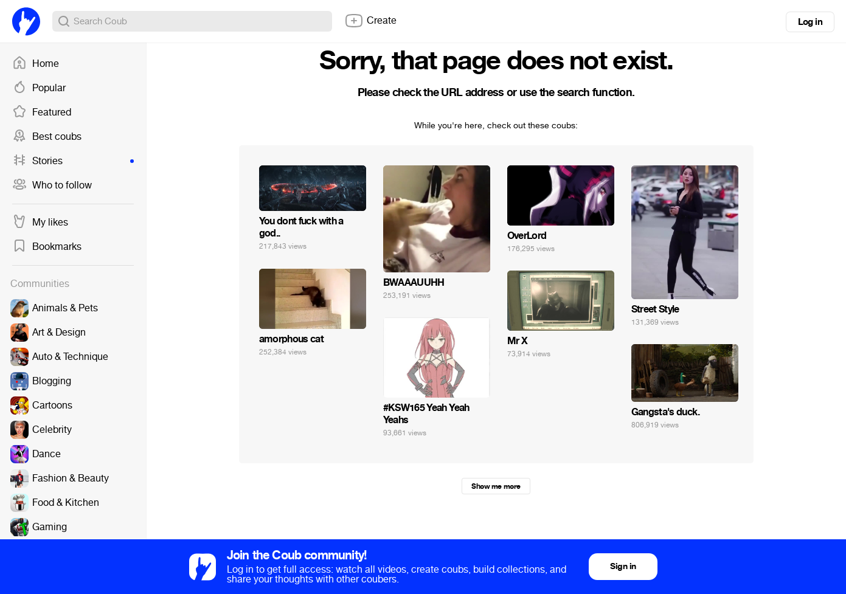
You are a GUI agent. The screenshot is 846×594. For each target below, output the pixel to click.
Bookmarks (46, 246)
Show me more (495, 486)
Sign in (623, 566)
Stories (73, 161)
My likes (40, 222)
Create (370, 20)
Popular (39, 88)
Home (35, 63)
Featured (41, 112)
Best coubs (46, 136)
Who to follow (52, 185)
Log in (810, 22)
